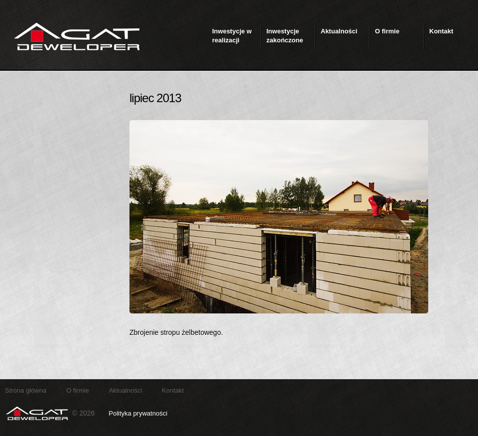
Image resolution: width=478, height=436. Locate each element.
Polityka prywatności (138, 413)
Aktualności (125, 390)
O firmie (77, 390)
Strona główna (25, 390)
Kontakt (173, 390)
